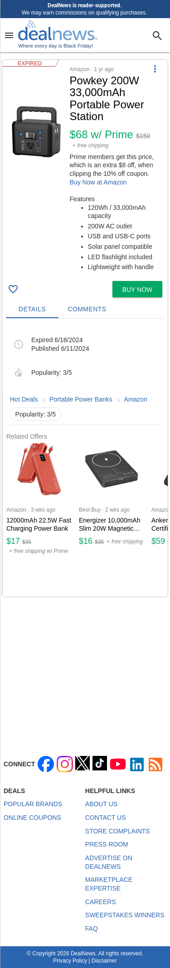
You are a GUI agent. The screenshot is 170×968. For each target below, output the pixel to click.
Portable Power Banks (80, 399)
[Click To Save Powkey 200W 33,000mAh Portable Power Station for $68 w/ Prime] (13, 289)
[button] (85, 168)
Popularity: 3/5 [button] (35, 414)
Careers (100, 901)
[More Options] (155, 68)
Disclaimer (104, 961)
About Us (101, 804)
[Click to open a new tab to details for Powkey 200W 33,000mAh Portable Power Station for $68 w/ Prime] (36, 131)
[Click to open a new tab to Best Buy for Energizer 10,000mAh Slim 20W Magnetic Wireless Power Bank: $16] (111, 518)
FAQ (91, 928)
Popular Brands (33, 804)
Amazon (135, 399)
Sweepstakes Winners (125, 915)
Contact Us (105, 817)
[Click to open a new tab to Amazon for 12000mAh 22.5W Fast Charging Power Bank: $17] (39, 518)
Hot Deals (24, 399)
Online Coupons (32, 817)
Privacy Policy (70, 961)
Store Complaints (117, 831)
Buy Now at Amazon (98, 182)
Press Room (106, 844)
